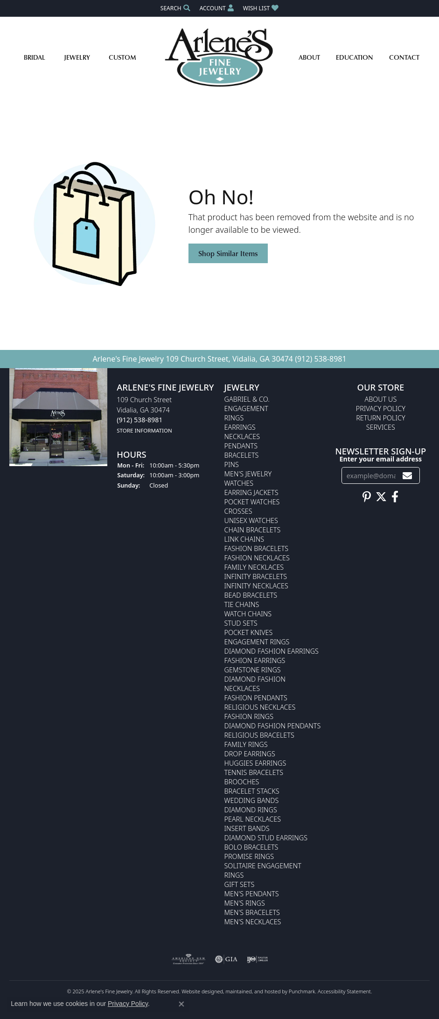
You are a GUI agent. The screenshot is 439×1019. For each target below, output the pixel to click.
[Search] (175, 8)
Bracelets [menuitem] (241, 455)
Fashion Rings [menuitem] (249, 716)
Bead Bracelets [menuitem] (251, 595)
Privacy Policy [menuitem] (380, 408)
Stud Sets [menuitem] (241, 623)
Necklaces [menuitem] (242, 436)
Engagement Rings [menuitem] (257, 641)
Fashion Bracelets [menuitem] (256, 548)
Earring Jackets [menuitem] (251, 492)
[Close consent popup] (181, 1004)
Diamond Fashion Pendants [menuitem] (272, 725)
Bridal (34, 57)
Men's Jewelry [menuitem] (248, 473)
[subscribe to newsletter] (407, 476)
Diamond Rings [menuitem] (250, 809)
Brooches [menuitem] (241, 781)
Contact (404, 57)
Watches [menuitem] (239, 483)
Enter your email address (380, 458)
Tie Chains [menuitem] (241, 604)
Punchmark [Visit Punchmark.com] (302, 991)
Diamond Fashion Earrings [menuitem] (271, 651)
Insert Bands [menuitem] (247, 828)
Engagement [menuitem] (246, 408)
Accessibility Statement (344, 991)
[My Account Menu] (217, 8)
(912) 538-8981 (320, 359)
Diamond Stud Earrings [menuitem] (266, 837)
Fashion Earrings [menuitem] (255, 660)
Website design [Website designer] (199, 991)
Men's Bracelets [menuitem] (252, 912)
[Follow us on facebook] (394, 497)
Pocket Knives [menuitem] (248, 632)
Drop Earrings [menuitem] (249, 753)
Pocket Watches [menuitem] (252, 501)
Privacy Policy (128, 1003)
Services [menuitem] (380, 427)
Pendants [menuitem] (241, 445)
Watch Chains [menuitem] (248, 613)
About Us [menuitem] (380, 399)
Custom (122, 57)
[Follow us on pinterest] (366, 497)
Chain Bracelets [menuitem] (252, 529)
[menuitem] (188, 959)
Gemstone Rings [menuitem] (252, 669)
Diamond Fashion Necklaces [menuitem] (255, 684)
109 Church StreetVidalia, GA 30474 (144, 414)
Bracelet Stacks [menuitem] (251, 791)
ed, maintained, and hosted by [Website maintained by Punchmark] (252, 991)
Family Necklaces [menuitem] (254, 567)
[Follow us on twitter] (381, 497)
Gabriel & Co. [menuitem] (247, 399)
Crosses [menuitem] (238, 511)
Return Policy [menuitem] (380, 417)
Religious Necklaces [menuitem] (260, 707)
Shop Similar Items (228, 253)
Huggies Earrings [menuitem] (255, 763)
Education (354, 57)
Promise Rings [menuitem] (249, 856)
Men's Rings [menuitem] (244, 903)
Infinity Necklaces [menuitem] (256, 585)
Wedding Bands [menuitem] (251, 800)
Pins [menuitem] (231, 464)
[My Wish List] (261, 8)
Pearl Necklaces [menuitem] (252, 819)
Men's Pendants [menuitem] (251, 893)
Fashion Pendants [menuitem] (255, 697)
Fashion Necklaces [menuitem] (257, 557)
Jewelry (77, 57)
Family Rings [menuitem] (246, 744)
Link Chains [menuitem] (244, 539)
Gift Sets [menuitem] (239, 884)
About (309, 57)
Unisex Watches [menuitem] (251, 520)
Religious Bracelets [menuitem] (259, 735)
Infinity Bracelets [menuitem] (255, 576)
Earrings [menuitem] (240, 427)
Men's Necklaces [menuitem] (252, 921)
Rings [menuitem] (234, 417)
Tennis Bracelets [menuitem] (254, 772)
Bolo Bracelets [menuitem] (251, 847)
